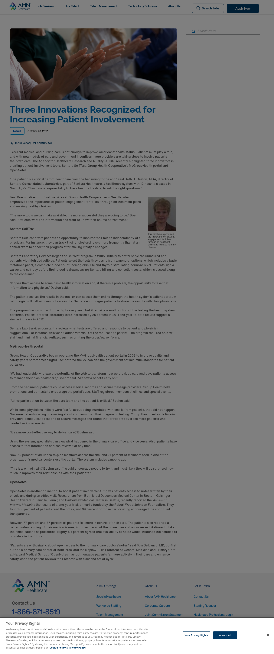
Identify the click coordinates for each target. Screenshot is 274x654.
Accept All (225, 635)
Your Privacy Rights (196, 635)
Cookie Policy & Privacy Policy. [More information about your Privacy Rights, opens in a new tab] (68, 647)
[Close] (268, 635)
